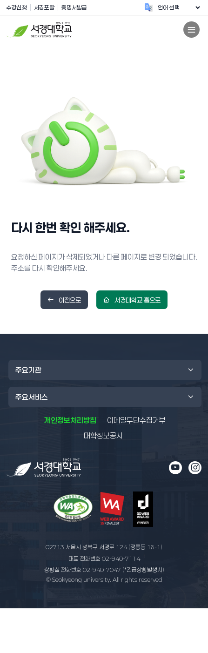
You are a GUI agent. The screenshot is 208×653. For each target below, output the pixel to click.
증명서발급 (74, 7)
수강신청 (17, 7)
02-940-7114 (104, 558)
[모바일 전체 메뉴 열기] (191, 29)
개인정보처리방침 (70, 420)
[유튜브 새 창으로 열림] (175, 467)
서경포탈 (44, 7)
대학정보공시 (103, 435)
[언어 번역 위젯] (178, 7)
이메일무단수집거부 (136, 420)
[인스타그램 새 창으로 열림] (194, 467)
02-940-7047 (104, 569)
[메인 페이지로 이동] (44, 467)
